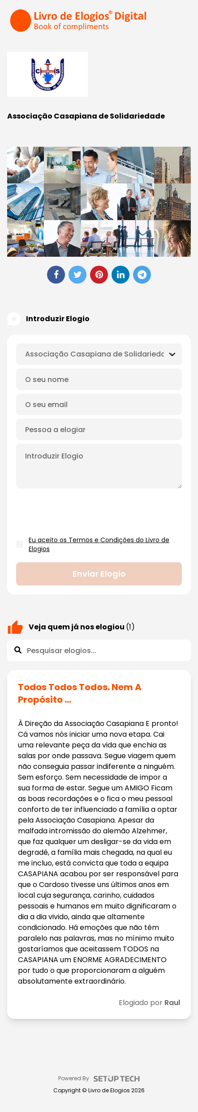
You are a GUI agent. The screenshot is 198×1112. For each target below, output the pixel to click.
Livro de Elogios (109, 1090)
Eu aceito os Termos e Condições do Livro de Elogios (99, 544)
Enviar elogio (99, 573)
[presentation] (84, 512)
